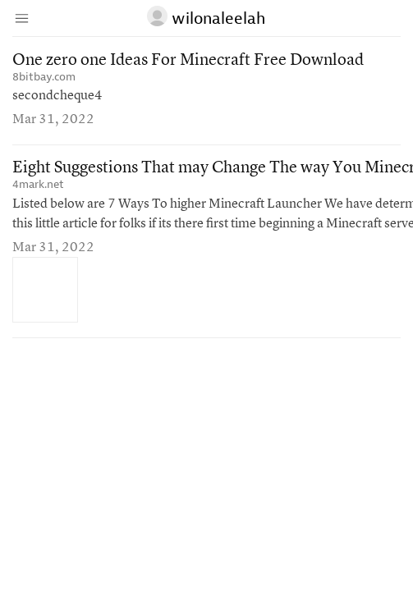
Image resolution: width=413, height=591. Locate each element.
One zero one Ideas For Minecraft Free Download (188, 61)
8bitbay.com (44, 77)
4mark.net (38, 184)
